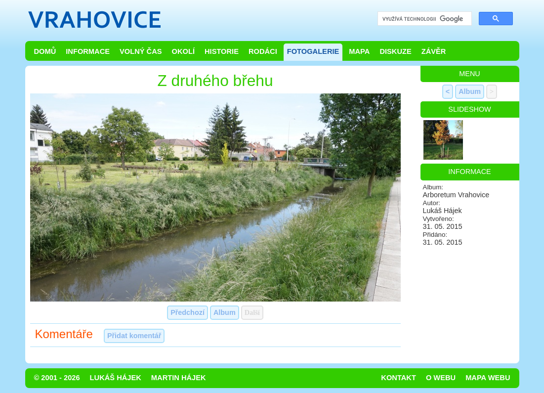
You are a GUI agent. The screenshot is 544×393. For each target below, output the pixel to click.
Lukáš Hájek (115, 378)
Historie (222, 51)
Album (224, 312)
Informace (88, 51)
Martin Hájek (178, 378)
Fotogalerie (313, 51)
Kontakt (398, 378)
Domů (45, 51)
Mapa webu (487, 378)
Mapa (359, 51)
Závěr (433, 51)
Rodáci (263, 51)
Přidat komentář (134, 336)
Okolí (183, 51)
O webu (441, 378)
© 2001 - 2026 (57, 378)
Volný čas (141, 51)
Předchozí (187, 312)
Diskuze (395, 51)
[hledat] (423, 19)
